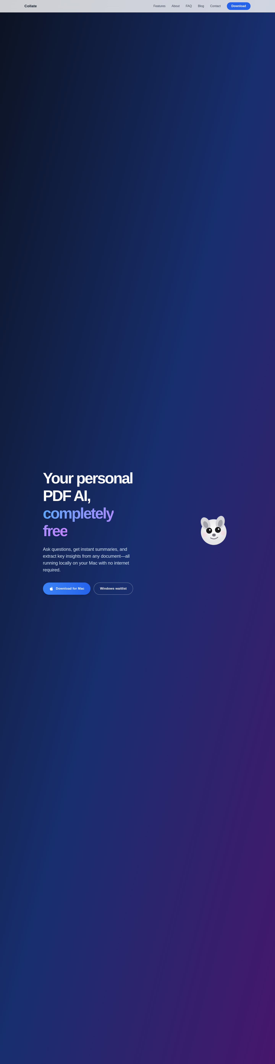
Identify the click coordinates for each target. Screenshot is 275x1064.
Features (159, 6)
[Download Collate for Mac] (67, 589)
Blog (201, 6)
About (176, 6)
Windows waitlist (113, 588)
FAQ (189, 6)
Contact (215, 6)
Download (238, 6)
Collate (30, 6)
